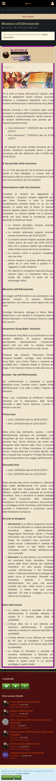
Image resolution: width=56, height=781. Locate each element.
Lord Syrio (8, 27)
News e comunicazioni (18, 716)
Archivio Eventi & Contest (19, 707)
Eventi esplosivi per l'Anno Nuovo (25, 702)
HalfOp (13, 725)
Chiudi (17, 777)
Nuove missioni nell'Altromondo (24, 744)
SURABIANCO (15, 756)
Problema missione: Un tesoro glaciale (27, 753)
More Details (7, 777)
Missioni (13, 758)
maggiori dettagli (22, 773)
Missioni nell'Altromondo (21, 711)
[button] (3, 3)
